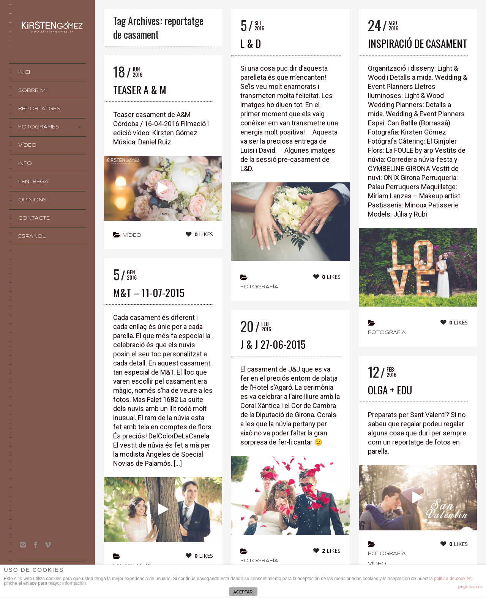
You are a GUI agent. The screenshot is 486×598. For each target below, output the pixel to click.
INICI (24, 72)
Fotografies (38, 127)
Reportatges (39, 108)
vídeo (132, 235)
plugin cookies (470, 587)
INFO (25, 163)
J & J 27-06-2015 (273, 344)
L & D (250, 43)
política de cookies (453, 578)
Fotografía (259, 287)
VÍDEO (27, 145)
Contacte (34, 218)
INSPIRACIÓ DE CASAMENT (417, 43)
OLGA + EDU (390, 389)
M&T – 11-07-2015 (149, 292)
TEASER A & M (139, 89)
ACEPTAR (242, 592)
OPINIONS (32, 200)
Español (32, 236)
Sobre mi (32, 90)
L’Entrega (33, 181)
